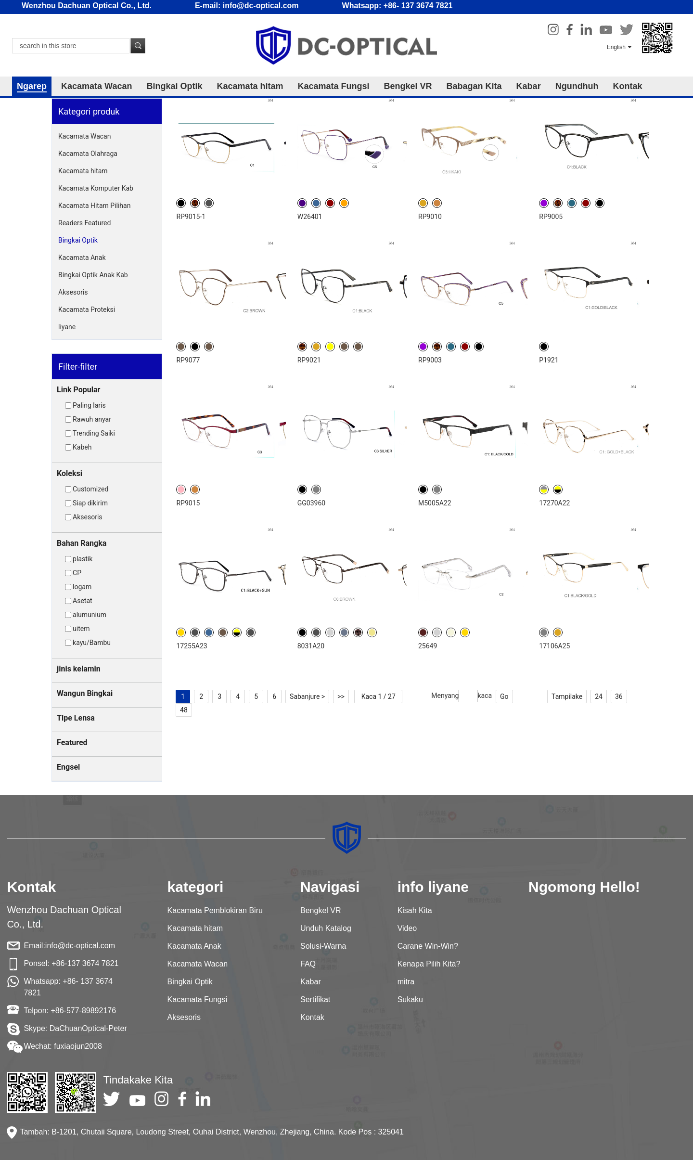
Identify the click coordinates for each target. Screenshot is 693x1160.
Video (407, 928)
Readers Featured (84, 223)
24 (599, 696)
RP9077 (188, 360)
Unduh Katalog (325, 928)
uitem (81, 628)
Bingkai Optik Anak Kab (93, 275)
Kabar (528, 86)
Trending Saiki (94, 433)
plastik (82, 559)
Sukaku (410, 999)
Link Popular (78, 389)
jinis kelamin (79, 668)
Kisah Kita (415, 910)
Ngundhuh (577, 86)
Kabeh (82, 447)
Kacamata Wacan (96, 86)
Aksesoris (73, 292)
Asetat (82, 601)
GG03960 (311, 503)
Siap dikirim (90, 503)
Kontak (627, 86)
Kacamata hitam (250, 86)
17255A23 (191, 646)
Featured (72, 742)
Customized (90, 489)
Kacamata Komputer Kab (95, 188)
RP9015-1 (190, 216)
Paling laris (89, 405)
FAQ (308, 964)
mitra (406, 982)
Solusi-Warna (323, 946)
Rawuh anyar (92, 419)
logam (82, 587)
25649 (427, 646)
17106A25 (554, 646)
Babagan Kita (474, 86)
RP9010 (430, 216)
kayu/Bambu (92, 642)
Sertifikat (315, 999)
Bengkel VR (408, 86)
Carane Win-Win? (428, 946)
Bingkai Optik (174, 86)
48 (184, 710)
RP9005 (551, 216)
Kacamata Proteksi (86, 309)
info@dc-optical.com (80, 945)
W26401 (309, 216)
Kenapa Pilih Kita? (429, 964)
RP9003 (430, 360)
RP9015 (188, 503)
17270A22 (554, 503)
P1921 (548, 360)
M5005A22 (434, 503)
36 (619, 696)
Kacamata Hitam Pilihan (94, 205)
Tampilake (567, 696)
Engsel (68, 767)
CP (77, 573)
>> (341, 696)
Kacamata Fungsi (334, 86)
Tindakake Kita (138, 1080)
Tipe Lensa (76, 717)
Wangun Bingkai (85, 693)
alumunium (89, 615)
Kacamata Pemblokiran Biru (215, 910)
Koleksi (69, 473)
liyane (67, 327)
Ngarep (32, 86)
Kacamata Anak (81, 257)
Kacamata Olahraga (87, 153)
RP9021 (309, 360)
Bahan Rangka (81, 543)
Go (504, 696)
